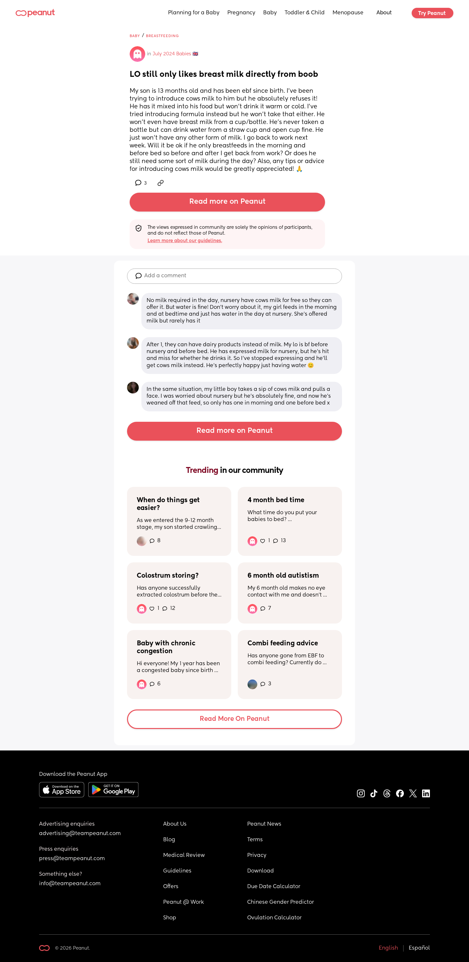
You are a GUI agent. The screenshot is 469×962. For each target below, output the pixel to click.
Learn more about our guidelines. (185, 241)
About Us (175, 824)
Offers (170, 886)
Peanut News (264, 824)
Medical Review (184, 855)
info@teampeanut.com (70, 883)
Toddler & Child (305, 13)
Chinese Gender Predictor (280, 902)
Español (419, 948)
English (388, 948)
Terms (255, 840)
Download (260, 871)
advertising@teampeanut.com (80, 833)
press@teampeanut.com (72, 858)
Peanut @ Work (183, 902)
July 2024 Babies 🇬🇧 (175, 54)
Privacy (256, 855)
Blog (169, 840)
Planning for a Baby (194, 13)
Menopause (348, 13)
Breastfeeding (162, 36)
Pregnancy (241, 13)
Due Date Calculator (273, 886)
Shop (169, 918)
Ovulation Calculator (274, 918)
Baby (270, 13)
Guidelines (177, 871)
